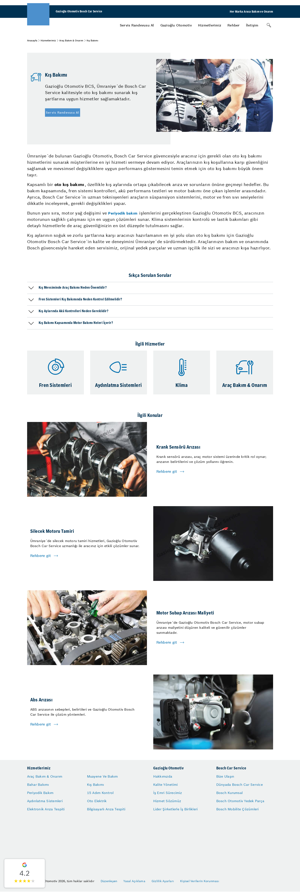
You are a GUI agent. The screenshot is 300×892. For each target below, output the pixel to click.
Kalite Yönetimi (165, 784)
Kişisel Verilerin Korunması (199, 881)
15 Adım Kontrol (100, 793)
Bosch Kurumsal (229, 793)
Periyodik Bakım (40, 793)
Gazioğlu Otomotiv (176, 25)
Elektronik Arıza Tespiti (46, 809)
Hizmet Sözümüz (167, 801)
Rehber (233, 25)
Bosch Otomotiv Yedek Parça (240, 801)
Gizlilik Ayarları (163, 881)
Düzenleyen (109, 881)
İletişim (252, 25)
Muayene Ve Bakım (102, 776)
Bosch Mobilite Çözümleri (237, 809)
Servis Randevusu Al (137, 25)
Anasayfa (32, 40)
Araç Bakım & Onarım (71, 40)
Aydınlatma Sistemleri (45, 801)
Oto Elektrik (97, 801)
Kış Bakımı (95, 784)
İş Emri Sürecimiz (167, 793)
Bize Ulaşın (225, 776)
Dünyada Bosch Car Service (239, 784)
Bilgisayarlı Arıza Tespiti (106, 809)
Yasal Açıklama (134, 881)
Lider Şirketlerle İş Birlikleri (175, 809)
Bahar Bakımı (38, 784)
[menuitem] (137, 25)
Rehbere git (166, 471)
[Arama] (269, 25)
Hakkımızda (162, 776)
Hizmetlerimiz (209, 25)
